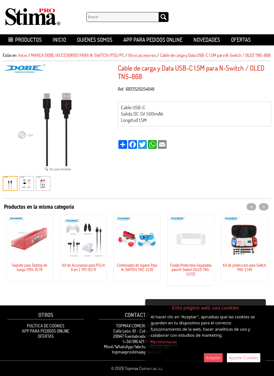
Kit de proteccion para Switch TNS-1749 (244, 267)
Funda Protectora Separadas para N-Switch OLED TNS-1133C (191, 269)
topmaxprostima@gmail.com (137, 352)
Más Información (164, 341)
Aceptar (213, 357)
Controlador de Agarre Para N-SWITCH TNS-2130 (137, 267)
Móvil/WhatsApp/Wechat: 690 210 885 (137, 346)
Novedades (206, 39)
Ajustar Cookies (243, 357)
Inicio (59, 39)
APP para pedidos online (152, 39)
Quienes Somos (94, 39)
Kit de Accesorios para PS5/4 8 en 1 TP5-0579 (83, 267)
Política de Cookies (45, 325)
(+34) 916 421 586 (137, 341)
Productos (25, 39)
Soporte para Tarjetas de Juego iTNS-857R (29, 267)
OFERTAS (241, 39)
